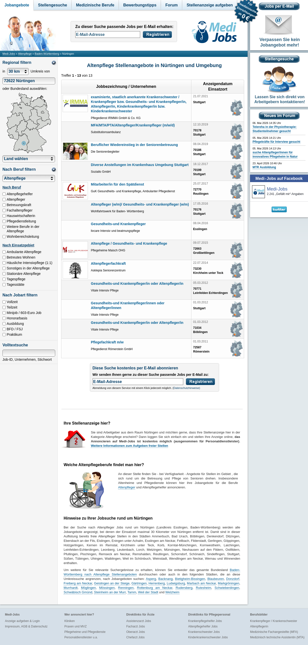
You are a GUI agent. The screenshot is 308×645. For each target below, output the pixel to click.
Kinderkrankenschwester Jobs (208, 637)
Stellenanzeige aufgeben (210, 5)
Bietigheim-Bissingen (190, 579)
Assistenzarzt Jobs (138, 621)
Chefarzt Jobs (135, 637)
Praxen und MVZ (75, 626)
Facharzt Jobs (135, 626)
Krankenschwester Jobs (204, 632)
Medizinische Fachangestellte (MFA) (274, 632)
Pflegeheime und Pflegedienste (84, 632)
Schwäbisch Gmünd (78, 592)
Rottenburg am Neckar (154, 588)
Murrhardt (70, 588)
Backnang (165, 579)
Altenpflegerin (259, 626)
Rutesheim (203, 588)
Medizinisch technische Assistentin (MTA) (277, 637)
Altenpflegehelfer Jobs (203, 626)
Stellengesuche (52, 5)
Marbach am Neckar (201, 583)
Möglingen (88, 588)
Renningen (126, 588)
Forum (171, 5)
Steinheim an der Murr (110, 592)
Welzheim (172, 592)
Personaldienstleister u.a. (81, 637)
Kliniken (69, 621)
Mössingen (107, 588)
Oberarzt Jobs (135, 632)
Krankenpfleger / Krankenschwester (273, 621)
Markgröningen (228, 583)
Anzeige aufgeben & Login (22, 621)
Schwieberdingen (227, 588)
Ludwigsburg (176, 583)
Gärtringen (139, 583)
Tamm (132, 592)
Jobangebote (16, 5)
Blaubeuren (215, 579)
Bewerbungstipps (139, 5)
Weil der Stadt (148, 592)
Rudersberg (184, 588)
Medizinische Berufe (95, 5)
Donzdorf (232, 579)
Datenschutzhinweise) (187, 387)
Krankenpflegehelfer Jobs (205, 621)
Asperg (151, 579)
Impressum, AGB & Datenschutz (26, 626)
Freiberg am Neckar (78, 583)
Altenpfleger (126, 487)
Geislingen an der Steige (112, 583)
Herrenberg (157, 583)
